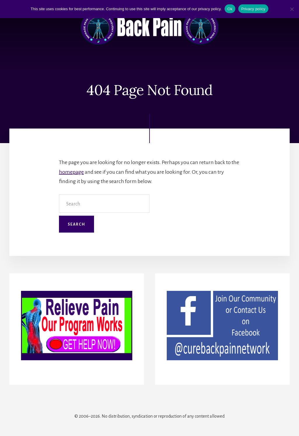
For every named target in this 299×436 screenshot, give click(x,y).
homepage (71, 172)
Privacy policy (253, 9)
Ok (229, 9)
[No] (292, 9)
